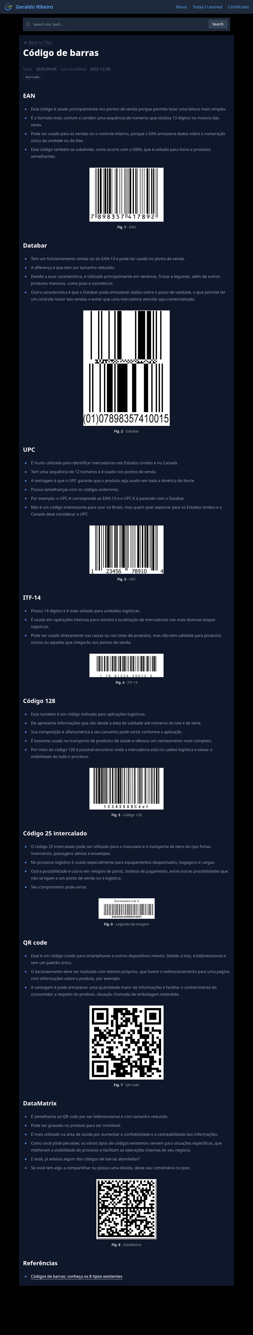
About (181, 7)
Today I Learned (207, 7)
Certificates (238, 7)
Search (218, 24)
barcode (33, 77)
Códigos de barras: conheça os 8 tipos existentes (76, 1276)
